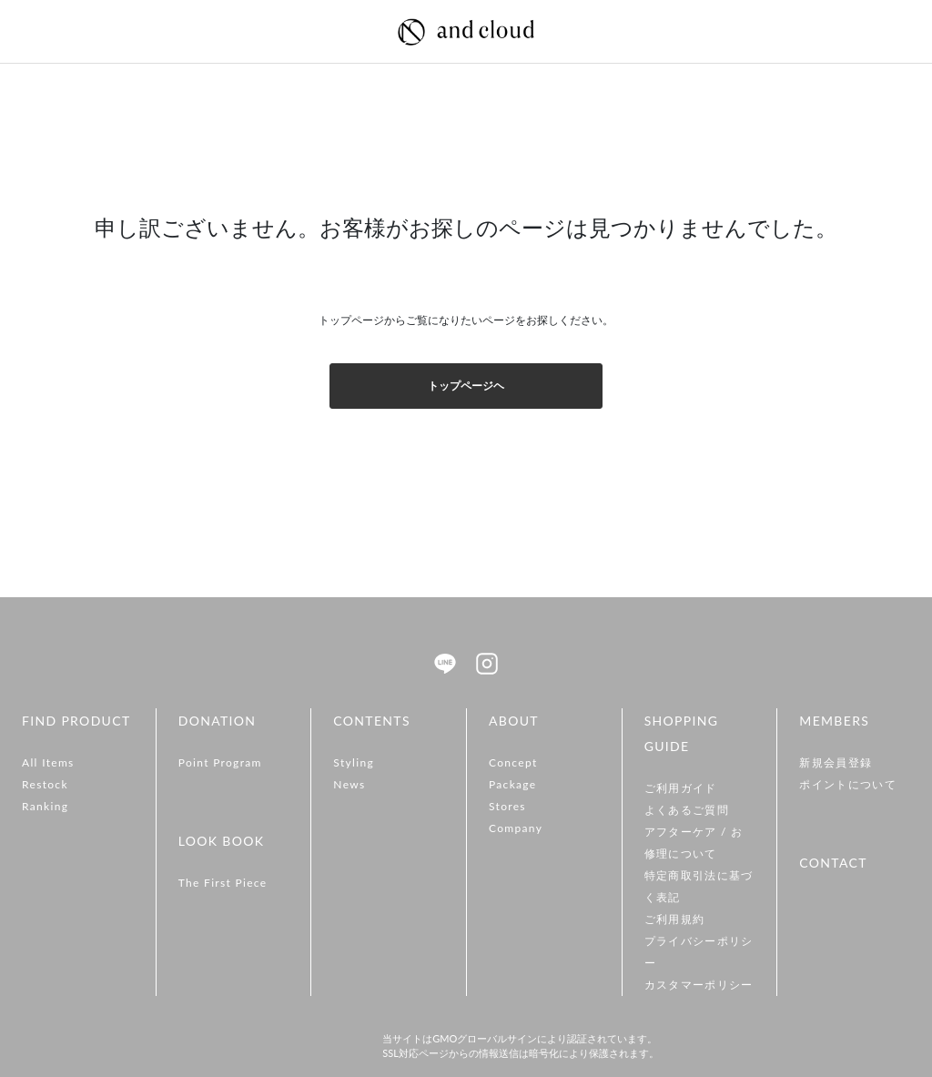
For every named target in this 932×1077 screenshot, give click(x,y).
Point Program (220, 762)
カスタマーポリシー (699, 984)
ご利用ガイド (680, 788)
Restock (45, 784)
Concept (513, 762)
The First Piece (223, 882)
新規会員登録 (835, 762)
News (349, 784)
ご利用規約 (674, 919)
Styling (353, 762)
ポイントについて (848, 784)
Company (515, 828)
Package (513, 784)
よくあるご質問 (686, 810)
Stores (507, 806)
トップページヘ (466, 385)
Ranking (45, 806)
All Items (48, 762)
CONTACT (832, 862)
